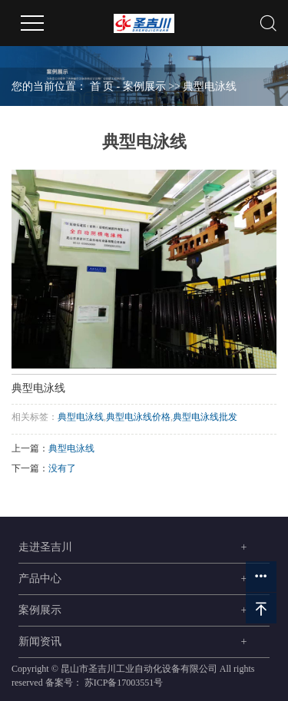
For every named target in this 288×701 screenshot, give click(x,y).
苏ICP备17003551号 (124, 682)
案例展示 (144, 86)
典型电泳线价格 (138, 417)
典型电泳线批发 (205, 417)
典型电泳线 (210, 86)
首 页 (102, 86)
